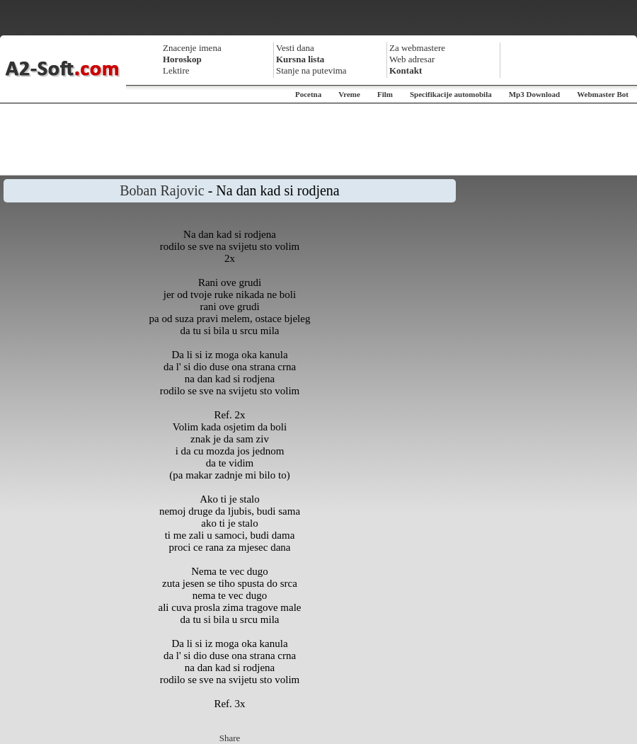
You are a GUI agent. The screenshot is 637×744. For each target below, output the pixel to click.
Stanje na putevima (311, 70)
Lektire (176, 70)
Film (385, 94)
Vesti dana (295, 47)
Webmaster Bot (603, 94)
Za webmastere (417, 47)
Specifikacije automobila (451, 94)
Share (230, 738)
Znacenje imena (192, 47)
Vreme (349, 94)
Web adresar (412, 59)
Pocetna (308, 94)
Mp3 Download (534, 94)
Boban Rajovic (162, 190)
